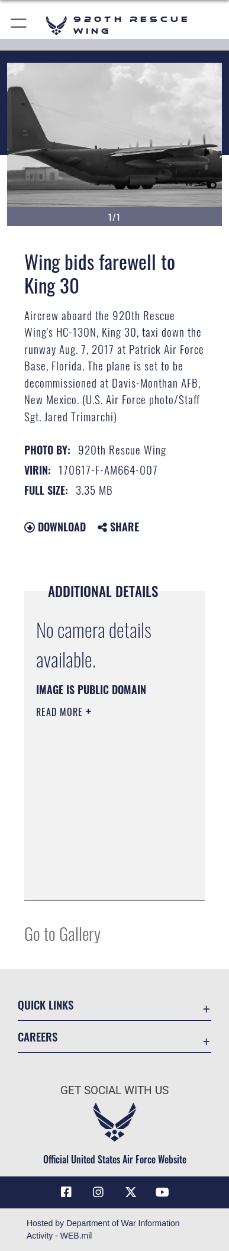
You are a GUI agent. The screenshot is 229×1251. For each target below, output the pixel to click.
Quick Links (45, 1004)
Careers (37, 1036)
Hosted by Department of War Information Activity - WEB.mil (103, 1229)
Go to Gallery (62, 933)
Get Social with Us (114, 1090)
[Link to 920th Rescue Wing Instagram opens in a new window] (98, 1192)
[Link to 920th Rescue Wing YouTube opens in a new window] (163, 1192)
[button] (19, 25)
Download (55, 526)
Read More (61, 712)
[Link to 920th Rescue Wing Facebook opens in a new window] (66, 1192)
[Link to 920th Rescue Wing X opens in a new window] (131, 1192)
